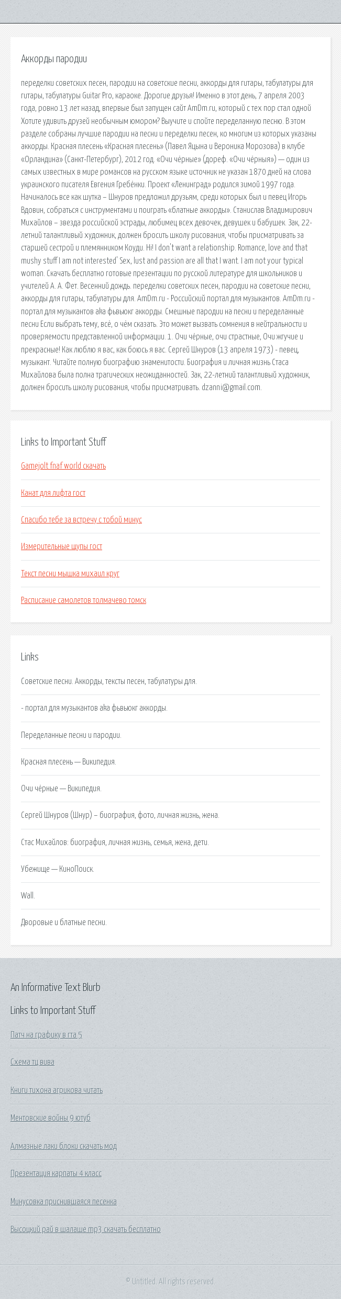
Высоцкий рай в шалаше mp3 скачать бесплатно (85, 1229)
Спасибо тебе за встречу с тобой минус (81, 520)
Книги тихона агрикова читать (56, 1090)
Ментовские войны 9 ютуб (50, 1118)
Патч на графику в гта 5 (46, 1035)
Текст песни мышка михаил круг (70, 573)
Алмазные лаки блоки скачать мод (63, 1146)
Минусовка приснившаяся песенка (63, 1202)
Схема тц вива (32, 1062)
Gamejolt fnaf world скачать (63, 466)
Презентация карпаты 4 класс (56, 1173)
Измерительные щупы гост (61, 546)
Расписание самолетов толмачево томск (83, 600)
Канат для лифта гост (53, 493)
